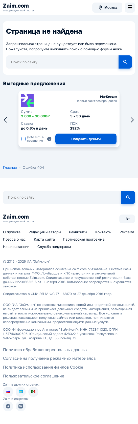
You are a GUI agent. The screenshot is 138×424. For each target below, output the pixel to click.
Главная (10, 167)
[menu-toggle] (130, 8)
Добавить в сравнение (32, 139)
